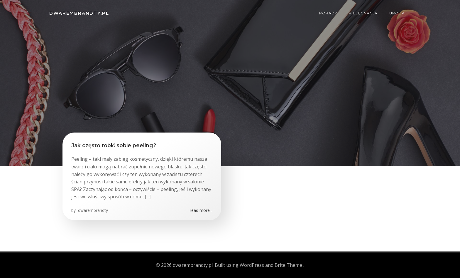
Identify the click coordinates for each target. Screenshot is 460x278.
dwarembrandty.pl (79, 13)
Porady (328, 13)
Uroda (397, 13)
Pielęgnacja (363, 13)
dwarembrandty (92, 210)
